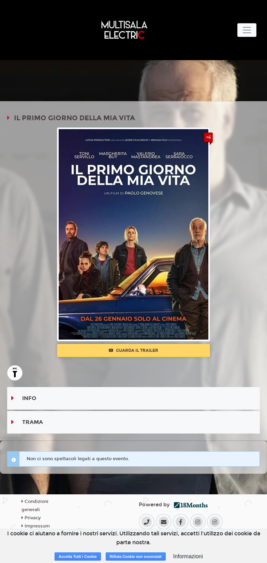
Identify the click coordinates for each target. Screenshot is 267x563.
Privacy (31, 518)
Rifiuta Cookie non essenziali (136, 556)
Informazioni (188, 556)
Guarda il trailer (133, 350)
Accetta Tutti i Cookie (78, 556)
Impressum (35, 526)
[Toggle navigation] (246, 30)
